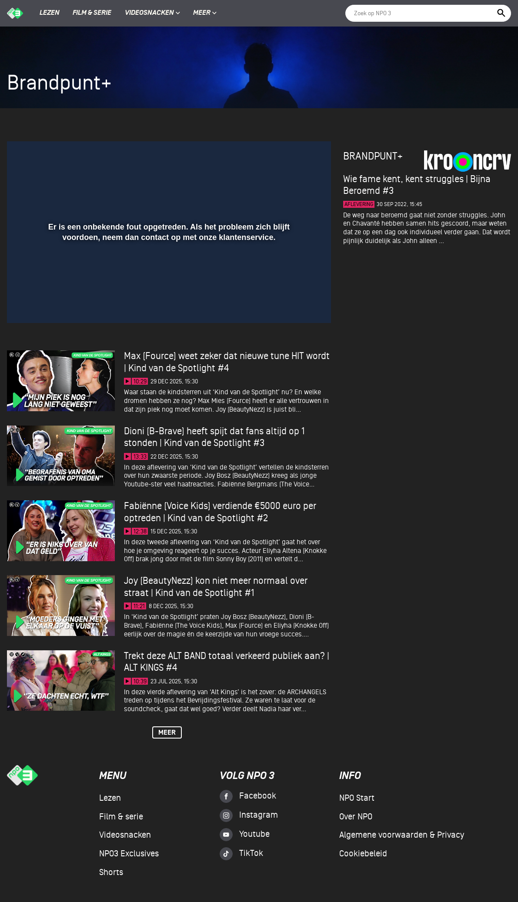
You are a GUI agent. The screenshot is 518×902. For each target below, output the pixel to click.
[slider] (168, 286)
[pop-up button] (296, 304)
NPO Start (356, 798)
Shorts (111, 872)
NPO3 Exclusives (129, 854)
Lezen (50, 13)
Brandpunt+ (373, 156)
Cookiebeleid (363, 854)
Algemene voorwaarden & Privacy (401, 835)
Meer (205, 13)
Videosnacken (149, 13)
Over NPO (355, 817)
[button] (24, 304)
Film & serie (92, 13)
